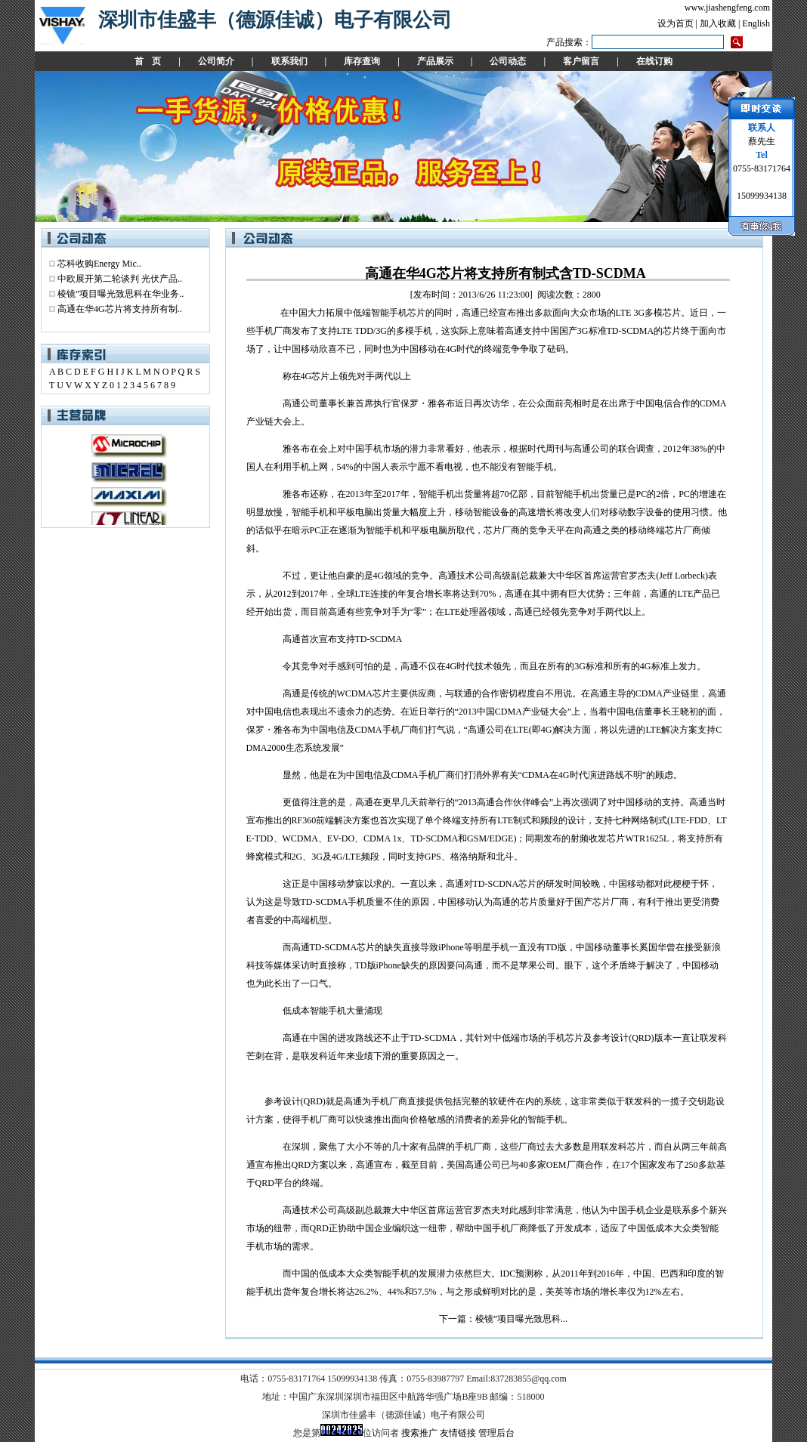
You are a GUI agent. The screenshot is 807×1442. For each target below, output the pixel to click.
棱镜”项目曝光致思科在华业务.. (120, 294)
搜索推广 (419, 1433)
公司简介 (216, 61)
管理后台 (496, 1433)
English (756, 23)
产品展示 (435, 61)
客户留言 (581, 61)
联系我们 (289, 61)
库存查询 (362, 61)
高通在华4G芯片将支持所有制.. (119, 309)
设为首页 (675, 23)
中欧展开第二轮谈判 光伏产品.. (119, 278)
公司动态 (508, 61)
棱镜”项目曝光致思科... (521, 1319)
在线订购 (654, 61)
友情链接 (458, 1433)
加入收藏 (718, 23)
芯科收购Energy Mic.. (99, 263)
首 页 (147, 61)
